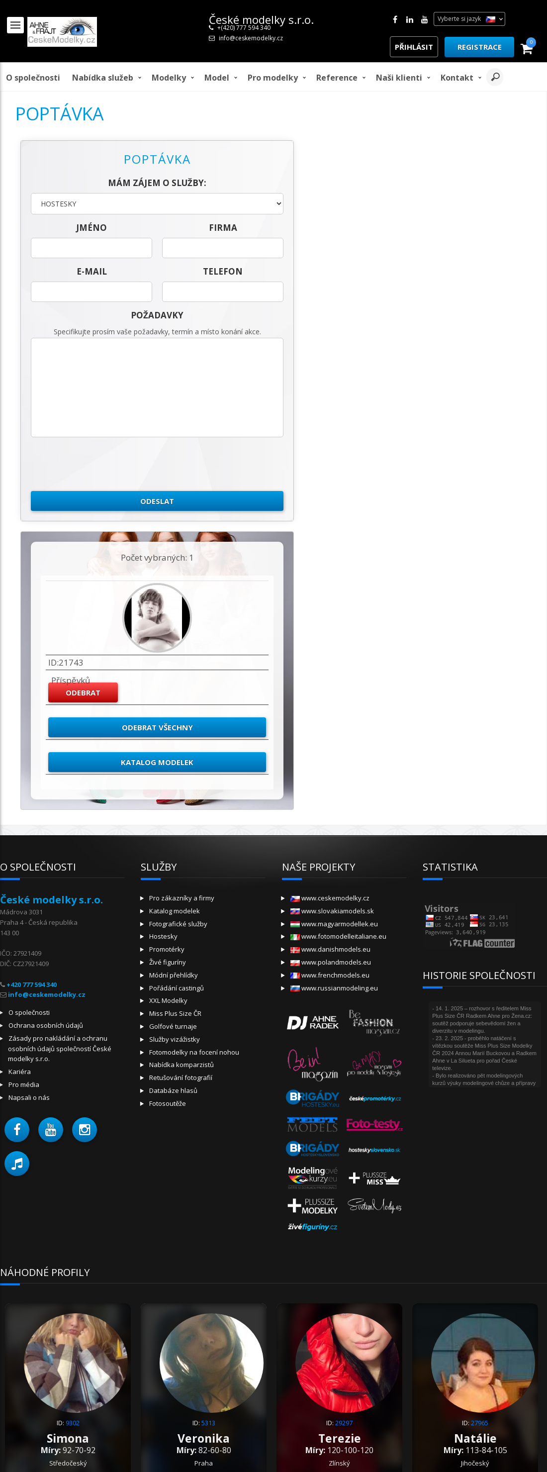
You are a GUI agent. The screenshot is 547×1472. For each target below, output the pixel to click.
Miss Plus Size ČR (175, 1013)
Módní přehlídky (173, 975)
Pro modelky (273, 77)
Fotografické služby (178, 923)
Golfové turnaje (173, 1026)
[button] (16, 1129)
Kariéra (19, 1071)
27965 (479, 1422)
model (216, 77)
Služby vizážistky (174, 1039)
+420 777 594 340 (31, 984)
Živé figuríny (167, 962)
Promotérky (166, 949)
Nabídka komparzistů (181, 1064)
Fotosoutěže (167, 1103)
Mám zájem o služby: (157, 183)
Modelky (169, 77)
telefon (223, 271)
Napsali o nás (29, 1097)
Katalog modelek (157, 762)
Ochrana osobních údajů (45, 1025)
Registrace (479, 47)
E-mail (92, 271)
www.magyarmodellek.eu (334, 923)
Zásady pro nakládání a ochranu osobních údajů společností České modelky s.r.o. (59, 1049)
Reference (337, 77)
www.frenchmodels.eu (329, 975)
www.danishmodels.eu (330, 949)
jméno (91, 227)
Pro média (23, 1084)
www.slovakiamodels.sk (332, 910)
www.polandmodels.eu (330, 962)
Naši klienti (399, 77)
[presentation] (106, 464)
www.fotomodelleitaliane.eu (338, 936)
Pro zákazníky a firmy (181, 897)
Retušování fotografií (180, 1077)
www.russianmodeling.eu (334, 987)
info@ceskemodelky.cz (251, 38)
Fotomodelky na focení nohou (194, 1052)
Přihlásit (414, 47)
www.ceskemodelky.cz (329, 897)
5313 (208, 1422)
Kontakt (457, 77)
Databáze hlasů (173, 1090)
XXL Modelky (168, 1000)
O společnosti (33, 77)
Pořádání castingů (176, 987)
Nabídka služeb (102, 77)
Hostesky (163, 936)
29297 (344, 1422)
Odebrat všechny (157, 727)
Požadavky (157, 315)
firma (223, 227)
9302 (73, 1422)
